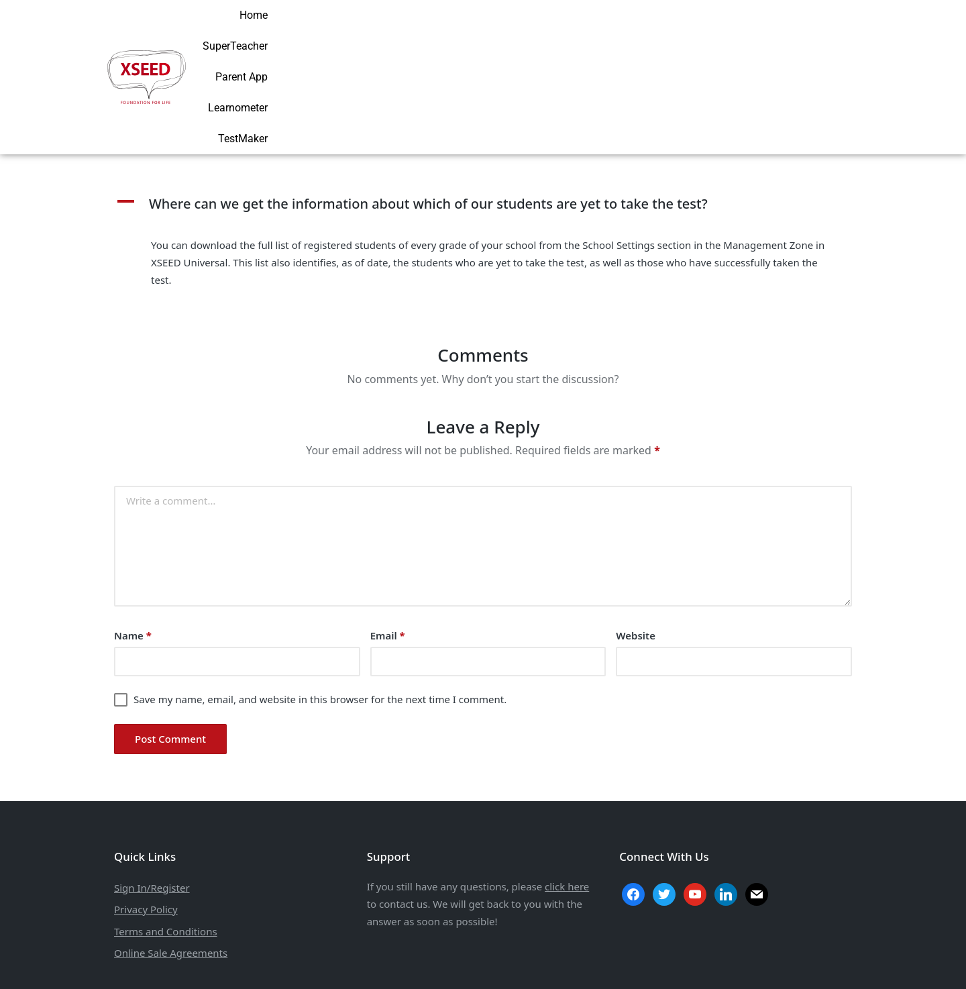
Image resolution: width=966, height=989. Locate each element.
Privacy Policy (146, 822)
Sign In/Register (152, 800)
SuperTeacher (600, 33)
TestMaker (830, 33)
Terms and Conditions (165, 844)
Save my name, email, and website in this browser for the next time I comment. (319, 612)
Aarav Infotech (565, 963)
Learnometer (756, 33)
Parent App (679, 33)
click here (567, 799)
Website (635, 549)
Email (387, 549)
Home (534, 33)
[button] (483, 117)
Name (133, 549)
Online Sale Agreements (170, 866)
